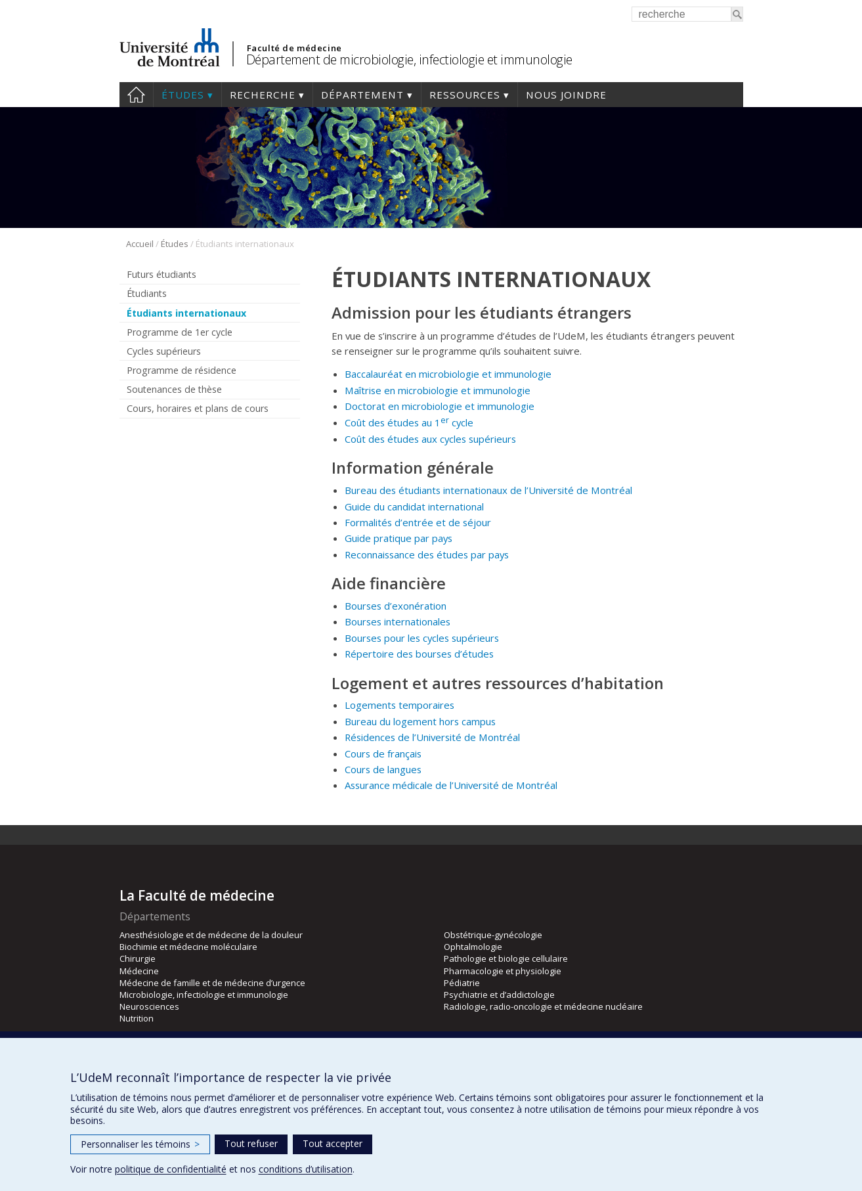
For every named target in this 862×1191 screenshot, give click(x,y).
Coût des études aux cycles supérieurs (430, 438)
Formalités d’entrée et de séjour (418, 522)
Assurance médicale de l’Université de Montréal (451, 785)
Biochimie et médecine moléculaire (188, 947)
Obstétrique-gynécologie (493, 935)
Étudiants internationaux (186, 313)
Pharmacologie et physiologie (502, 971)
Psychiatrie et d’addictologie (499, 994)
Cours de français (383, 753)
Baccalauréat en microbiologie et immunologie (449, 373)
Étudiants (147, 293)
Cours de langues (383, 769)
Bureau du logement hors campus (420, 721)
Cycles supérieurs (164, 351)
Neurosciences (149, 1006)
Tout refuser (251, 1143)
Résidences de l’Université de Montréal (432, 737)
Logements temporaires (399, 704)
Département (362, 94)
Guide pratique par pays (398, 538)
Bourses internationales (397, 621)
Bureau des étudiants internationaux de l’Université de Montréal (488, 490)
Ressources (464, 94)
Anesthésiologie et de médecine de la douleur (211, 935)
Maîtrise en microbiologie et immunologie (437, 390)
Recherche (262, 94)
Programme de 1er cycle (179, 332)
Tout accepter (332, 1143)
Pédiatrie (462, 983)
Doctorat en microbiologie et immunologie (439, 406)
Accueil (136, 94)
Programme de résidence (181, 370)
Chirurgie (137, 958)
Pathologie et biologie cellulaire (506, 958)
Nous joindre (566, 94)
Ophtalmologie (473, 947)
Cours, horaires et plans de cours (198, 408)
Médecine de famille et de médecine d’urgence (212, 983)
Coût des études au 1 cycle (410, 422)
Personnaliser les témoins (140, 1144)
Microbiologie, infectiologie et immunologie (203, 994)
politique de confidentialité (170, 1169)
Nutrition (136, 1018)
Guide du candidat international (414, 506)
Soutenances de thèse (174, 389)
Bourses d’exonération (395, 605)
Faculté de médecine (294, 48)
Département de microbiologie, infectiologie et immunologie (409, 59)
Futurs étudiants (161, 274)
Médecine (139, 971)
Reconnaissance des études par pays (427, 554)
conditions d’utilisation (306, 1169)
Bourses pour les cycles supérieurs (422, 637)
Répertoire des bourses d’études (419, 653)
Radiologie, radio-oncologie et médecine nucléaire (543, 1006)
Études (183, 94)
